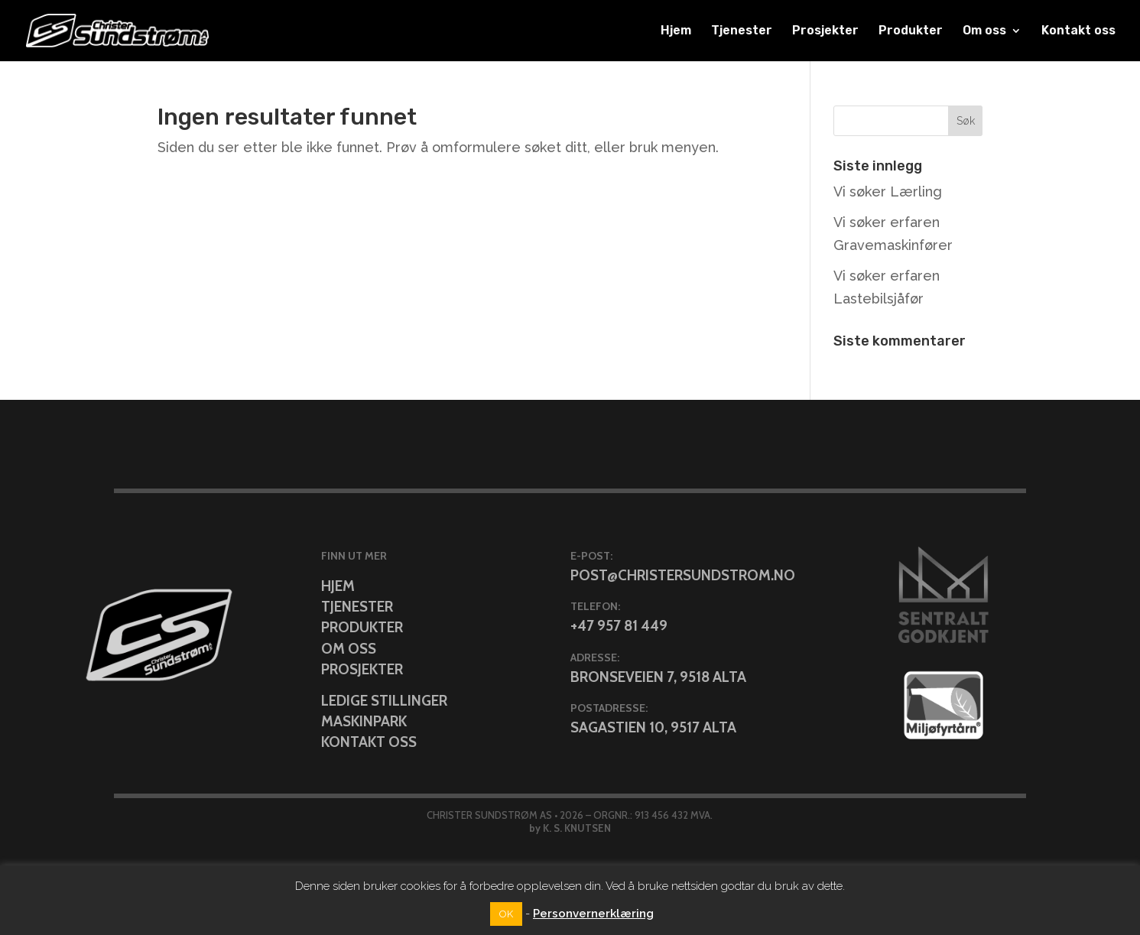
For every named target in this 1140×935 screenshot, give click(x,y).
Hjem (676, 31)
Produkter (911, 31)
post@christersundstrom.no (682, 575)
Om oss (984, 31)
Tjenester (741, 31)
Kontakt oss (1078, 31)
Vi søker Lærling (887, 191)
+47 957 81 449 (618, 626)
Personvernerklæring (593, 913)
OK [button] (506, 914)
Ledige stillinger (384, 700)
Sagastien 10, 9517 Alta (653, 727)
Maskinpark (364, 721)
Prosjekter (825, 31)
